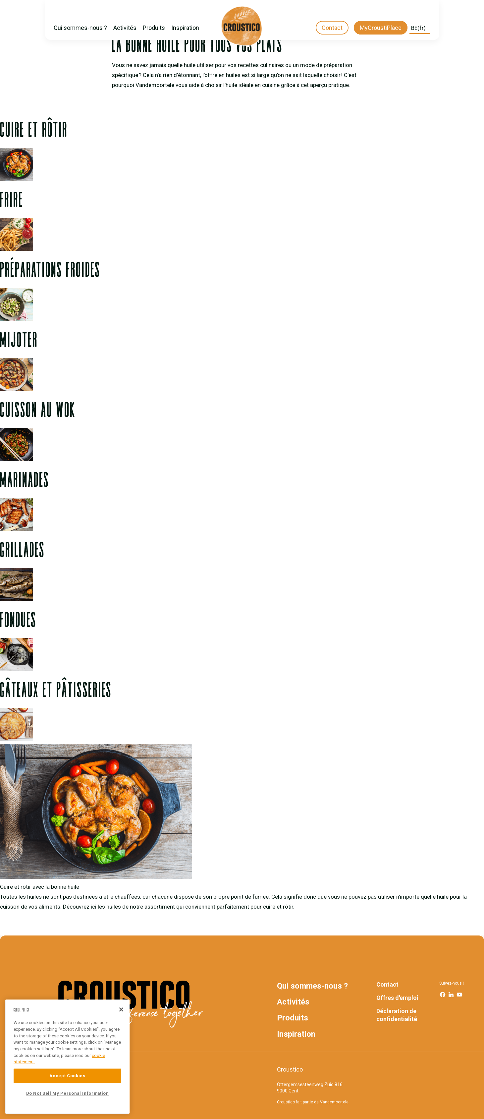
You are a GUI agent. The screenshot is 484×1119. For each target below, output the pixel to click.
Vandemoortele (334, 1102)
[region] (67, 1057)
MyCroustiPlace (381, 27)
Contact (332, 27)
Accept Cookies (67, 1075)
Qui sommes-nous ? (80, 27)
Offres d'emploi (397, 997)
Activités (124, 27)
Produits (154, 27)
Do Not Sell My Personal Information (67, 1093)
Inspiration (185, 27)
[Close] (121, 1009)
